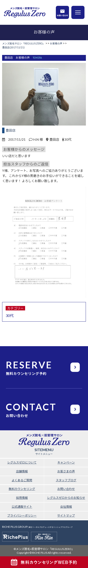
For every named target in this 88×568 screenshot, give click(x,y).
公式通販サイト (22, 506)
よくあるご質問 (22, 480)
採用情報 (22, 498)
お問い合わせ (62, 15)
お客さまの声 (66, 471)
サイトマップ (66, 515)
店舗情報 (22, 471)
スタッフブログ (66, 480)
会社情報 (66, 506)
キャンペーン (66, 462)
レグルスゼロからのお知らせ (66, 498)
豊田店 (10, 130)
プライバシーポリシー (22, 515)
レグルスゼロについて (22, 462)
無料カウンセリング (22, 489)
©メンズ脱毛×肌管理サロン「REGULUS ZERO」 (44, 549)
